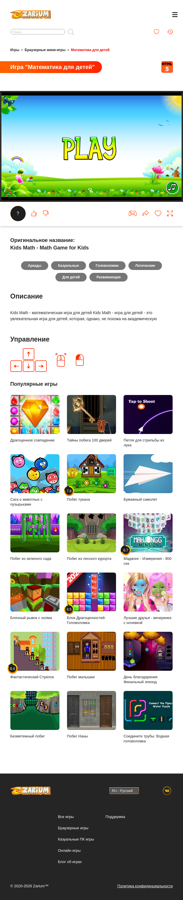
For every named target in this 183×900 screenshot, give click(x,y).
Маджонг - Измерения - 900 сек (148, 539)
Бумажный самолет (148, 478)
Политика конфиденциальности (145, 886)
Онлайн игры (69, 850)
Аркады (35, 266)
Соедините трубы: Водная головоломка (148, 717)
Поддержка (115, 817)
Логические (145, 266)
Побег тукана (91, 478)
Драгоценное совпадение (34, 418)
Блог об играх (70, 862)
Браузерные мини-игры (45, 50)
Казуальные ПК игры (76, 839)
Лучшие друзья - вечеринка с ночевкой (148, 599)
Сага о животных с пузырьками (34, 480)
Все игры (66, 817)
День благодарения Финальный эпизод (148, 658)
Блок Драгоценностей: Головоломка (91, 599)
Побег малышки (91, 655)
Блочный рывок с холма (34, 596)
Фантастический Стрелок (34, 655)
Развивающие (108, 277)
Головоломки (107, 266)
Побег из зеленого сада (34, 537)
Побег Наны (91, 714)
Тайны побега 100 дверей (91, 418)
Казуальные (68, 266)
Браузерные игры (73, 828)
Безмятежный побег (34, 714)
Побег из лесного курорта (91, 537)
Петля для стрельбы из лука (148, 421)
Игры (14, 50)
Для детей (71, 277)
